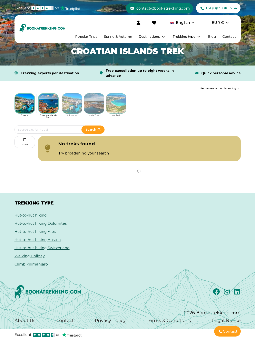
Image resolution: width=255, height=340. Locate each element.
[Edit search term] (52, 130)
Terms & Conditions (169, 320)
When (24, 141)
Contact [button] (228, 331)
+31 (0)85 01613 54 (218, 8)
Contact (229, 37)
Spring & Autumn (118, 37)
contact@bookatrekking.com (160, 8)
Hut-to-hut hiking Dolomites (40, 223)
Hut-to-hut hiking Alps (35, 231)
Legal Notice (226, 320)
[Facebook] (217, 293)
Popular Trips (86, 37)
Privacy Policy (110, 320)
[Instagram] (227, 293)
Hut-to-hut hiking (30, 215)
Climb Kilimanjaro (31, 264)
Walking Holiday (29, 256)
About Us (25, 320)
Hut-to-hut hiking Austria (37, 240)
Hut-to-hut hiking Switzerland (42, 248)
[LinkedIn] (237, 293)
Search (93, 129)
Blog (212, 37)
